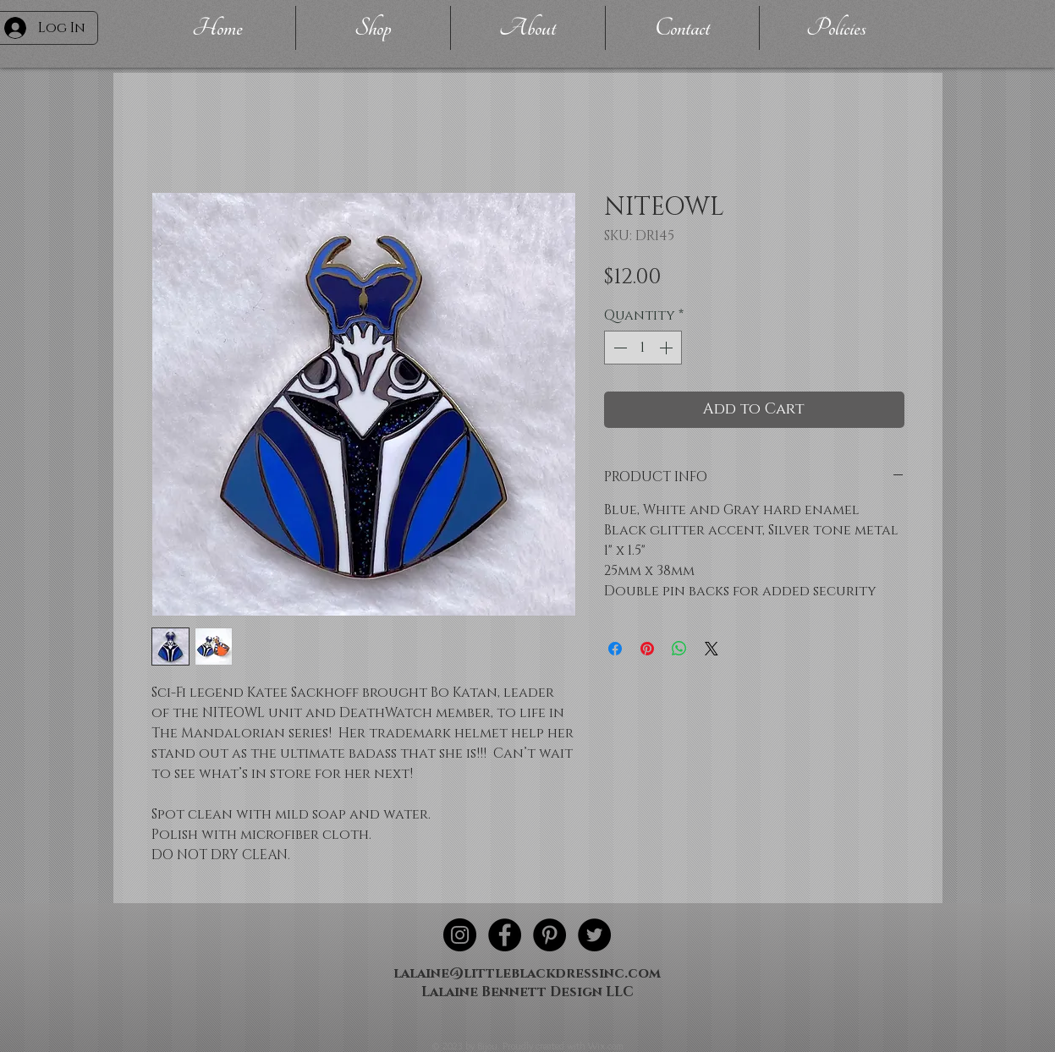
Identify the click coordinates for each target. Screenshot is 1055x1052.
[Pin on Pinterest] (647, 648)
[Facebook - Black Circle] (504, 934)
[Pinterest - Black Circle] (549, 934)
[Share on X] (711, 648)
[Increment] (667, 347)
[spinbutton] (643, 347)
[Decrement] (618, 347)
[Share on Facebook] (615, 648)
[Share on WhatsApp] (679, 648)
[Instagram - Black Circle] (459, 934)
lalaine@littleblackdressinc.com (527, 973)
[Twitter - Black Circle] (594, 934)
